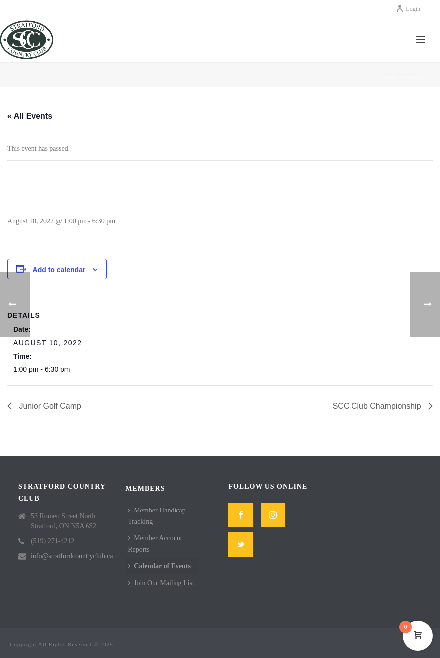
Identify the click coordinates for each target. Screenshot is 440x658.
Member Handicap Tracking (157, 516)
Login (408, 8)
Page (413, 77)
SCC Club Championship (378, 406)
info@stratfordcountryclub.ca (72, 556)
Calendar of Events (159, 566)
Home (391, 77)
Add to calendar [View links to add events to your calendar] (59, 270)
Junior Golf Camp (49, 406)
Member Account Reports (155, 543)
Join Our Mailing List (161, 582)
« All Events (29, 116)
